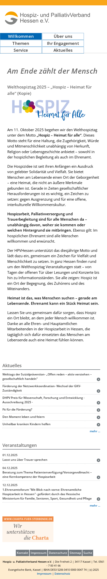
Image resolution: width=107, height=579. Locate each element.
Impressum (38, 553)
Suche (87, 553)
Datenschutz (58, 553)
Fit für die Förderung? (17, 409)
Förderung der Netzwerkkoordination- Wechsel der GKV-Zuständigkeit (41, 388)
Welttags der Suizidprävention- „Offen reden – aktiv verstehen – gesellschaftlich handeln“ (47, 376)
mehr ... (95, 431)
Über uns (63, 36)
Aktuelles (63, 50)
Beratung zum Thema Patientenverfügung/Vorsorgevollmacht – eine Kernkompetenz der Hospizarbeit (47, 474)
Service (21, 50)
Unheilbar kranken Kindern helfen (26, 424)
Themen (20, 43)
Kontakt (22, 553)
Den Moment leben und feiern (23, 417)
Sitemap (75, 553)
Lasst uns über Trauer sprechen (24, 460)
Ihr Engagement (63, 43)
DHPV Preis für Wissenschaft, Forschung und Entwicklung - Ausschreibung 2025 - (43, 400)
